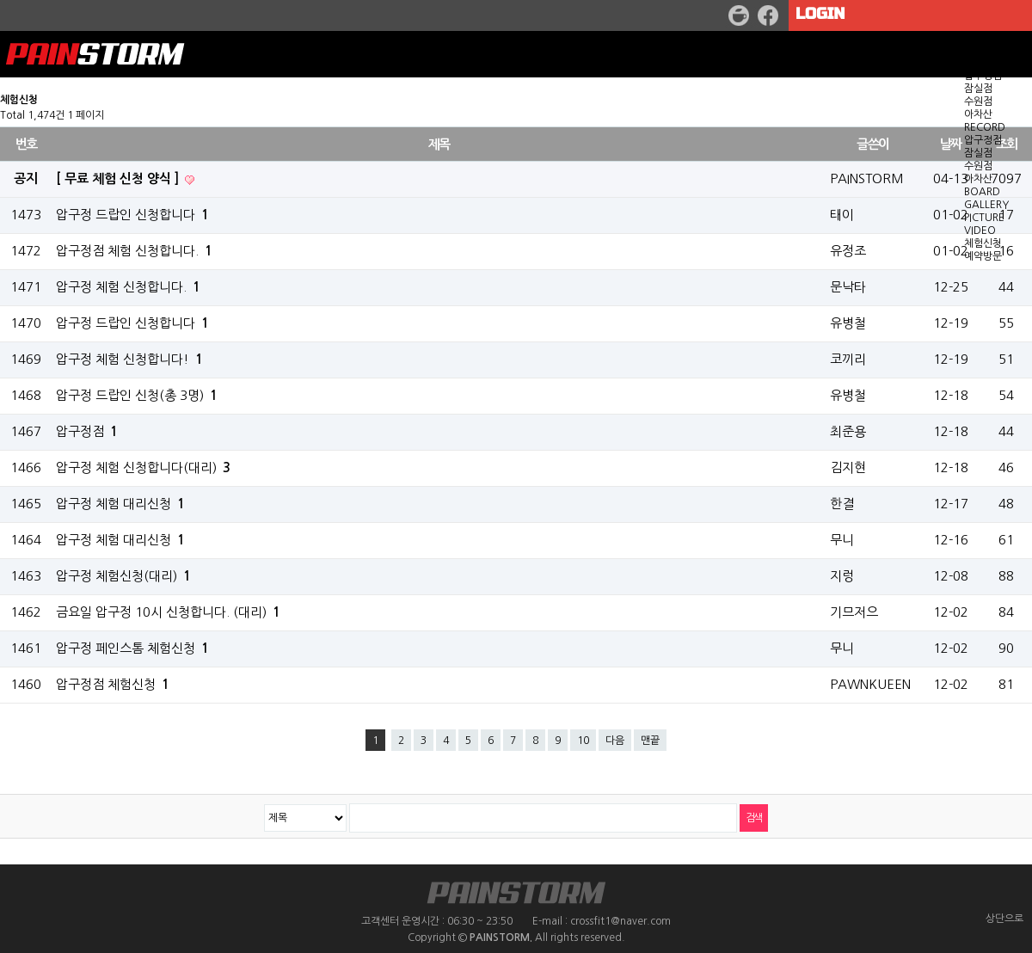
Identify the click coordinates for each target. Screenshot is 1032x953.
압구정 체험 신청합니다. (128, 286)
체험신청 (983, 243)
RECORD (984, 127)
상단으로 (1004, 918)
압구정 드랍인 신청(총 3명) (137, 395)
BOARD (982, 192)
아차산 (978, 114)
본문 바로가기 (0, 0)
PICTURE (984, 217)
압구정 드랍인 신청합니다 (132, 323)
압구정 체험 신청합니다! (129, 359)
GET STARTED (998, 37)
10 (583, 740)
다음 (614, 740)
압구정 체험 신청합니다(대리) (143, 467)
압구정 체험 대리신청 (120, 503)
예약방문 (983, 256)
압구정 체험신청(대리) (123, 575)
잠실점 (978, 88)
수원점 (978, 101)
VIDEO (980, 230)
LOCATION (990, 63)
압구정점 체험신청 (112, 684)
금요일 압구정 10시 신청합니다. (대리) (168, 612)
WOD (977, 50)
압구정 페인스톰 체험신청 (132, 648)
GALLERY (986, 205)
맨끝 (650, 740)
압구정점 (983, 76)
